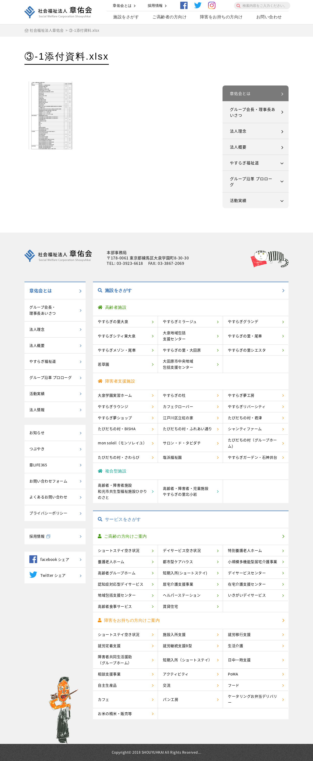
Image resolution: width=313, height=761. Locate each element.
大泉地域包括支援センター (174, 336)
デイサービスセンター (247, 573)
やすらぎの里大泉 (113, 321)
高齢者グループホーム (116, 573)
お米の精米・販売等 (115, 713)
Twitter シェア (47, 574)
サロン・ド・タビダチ (182, 443)
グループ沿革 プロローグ (251, 181)
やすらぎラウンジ (113, 406)
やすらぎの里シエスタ (247, 350)
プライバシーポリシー (48, 513)
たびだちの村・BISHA (116, 428)
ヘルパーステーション (182, 595)
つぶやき (37, 448)
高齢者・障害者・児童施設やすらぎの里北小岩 (185, 491)
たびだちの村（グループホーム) (252, 443)
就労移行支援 (239, 634)
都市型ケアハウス (178, 561)
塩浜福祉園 (172, 457)
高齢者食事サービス (115, 606)
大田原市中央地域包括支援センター (178, 364)
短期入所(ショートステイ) (185, 573)
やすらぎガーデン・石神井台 (252, 457)
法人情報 (37, 409)
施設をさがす (126, 17)
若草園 (103, 364)
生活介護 (235, 645)
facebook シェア (49, 559)
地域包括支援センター (117, 595)
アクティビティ (176, 674)
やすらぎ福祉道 (244, 163)
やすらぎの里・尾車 (245, 336)
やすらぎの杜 (174, 395)
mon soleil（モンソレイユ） (122, 443)
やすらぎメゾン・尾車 (117, 350)
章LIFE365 (38, 465)
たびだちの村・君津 (245, 417)
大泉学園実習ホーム (115, 395)
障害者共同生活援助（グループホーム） (115, 659)
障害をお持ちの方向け (221, 17)
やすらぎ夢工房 (241, 395)
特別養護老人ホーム (245, 550)
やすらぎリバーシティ (247, 406)
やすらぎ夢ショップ (115, 417)
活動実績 (238, 200)
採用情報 (155, 5)
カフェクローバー (178, 406)
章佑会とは (122, 5)
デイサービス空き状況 (182, 550)
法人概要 (238, 147)
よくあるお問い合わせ (48, 497)
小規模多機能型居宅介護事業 (252, 561)
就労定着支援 (109, 645)
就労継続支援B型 (177, 645)
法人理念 (238, 131)
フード (233, 685)
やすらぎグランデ (243, 321)
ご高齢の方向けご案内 (122, 536)
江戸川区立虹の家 (178, 417)
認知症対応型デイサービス (120, 584)
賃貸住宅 (170, 606)
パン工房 (170, 699)
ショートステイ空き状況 (119, 550)
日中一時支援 (239, 660)
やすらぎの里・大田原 (182, 350)
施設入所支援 (174, 634)
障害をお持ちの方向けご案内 (129, 620)
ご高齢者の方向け (169, 17)
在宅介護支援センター (247, 584)
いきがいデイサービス (247, 595)
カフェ (103, 699)
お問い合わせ (269, 17)
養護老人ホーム (111, 561)
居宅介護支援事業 (178, 584)
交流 (166, 685)
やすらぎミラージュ (180, 321)
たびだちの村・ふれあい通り (187, 428)
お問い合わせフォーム (48, 481)
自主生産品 (107, 685)
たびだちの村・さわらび (119, 457)
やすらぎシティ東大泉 (116, 336)
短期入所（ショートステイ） (187, 660)
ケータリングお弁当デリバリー (252, 699)
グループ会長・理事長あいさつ (252, 112)
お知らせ (37, 432)
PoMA (233, 674)
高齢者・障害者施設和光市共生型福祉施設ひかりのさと (122, 491)
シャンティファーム (245, 428)
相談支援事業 (109, 674)
